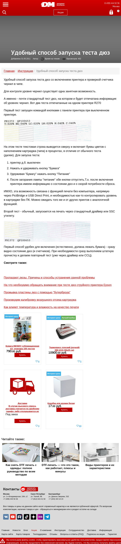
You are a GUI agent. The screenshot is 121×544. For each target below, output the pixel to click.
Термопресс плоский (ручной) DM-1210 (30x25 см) (64, 348)
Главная (5, 530)
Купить (22, 355)
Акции (60, 12)
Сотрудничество (76, 530)
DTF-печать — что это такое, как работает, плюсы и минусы (60, 468)
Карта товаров (23, 534)
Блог (26, 530)
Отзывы (53, 534)
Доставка (91, 530)
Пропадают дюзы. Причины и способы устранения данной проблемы (49, 277)
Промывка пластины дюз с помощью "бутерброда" (37, 292)
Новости (16, 530)
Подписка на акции (96, 534)
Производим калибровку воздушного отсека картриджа (40, 299)
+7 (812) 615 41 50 (38, 499)
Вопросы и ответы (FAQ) (72, 534)
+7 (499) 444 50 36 (10, 499)
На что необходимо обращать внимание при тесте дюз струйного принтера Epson (58, 285)
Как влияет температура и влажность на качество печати (41, 307)
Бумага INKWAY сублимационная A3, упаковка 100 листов (22, 347)
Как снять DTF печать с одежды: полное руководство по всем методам (21, 470)
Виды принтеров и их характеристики (100, 467)
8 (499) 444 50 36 (111, 3)
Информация (105, 530)
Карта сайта (7, 534)
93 (80, 426)
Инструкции (60, 530)
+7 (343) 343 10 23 (56, 499)
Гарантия (112, 534)
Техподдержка (39, 534)
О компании (45, 530)
